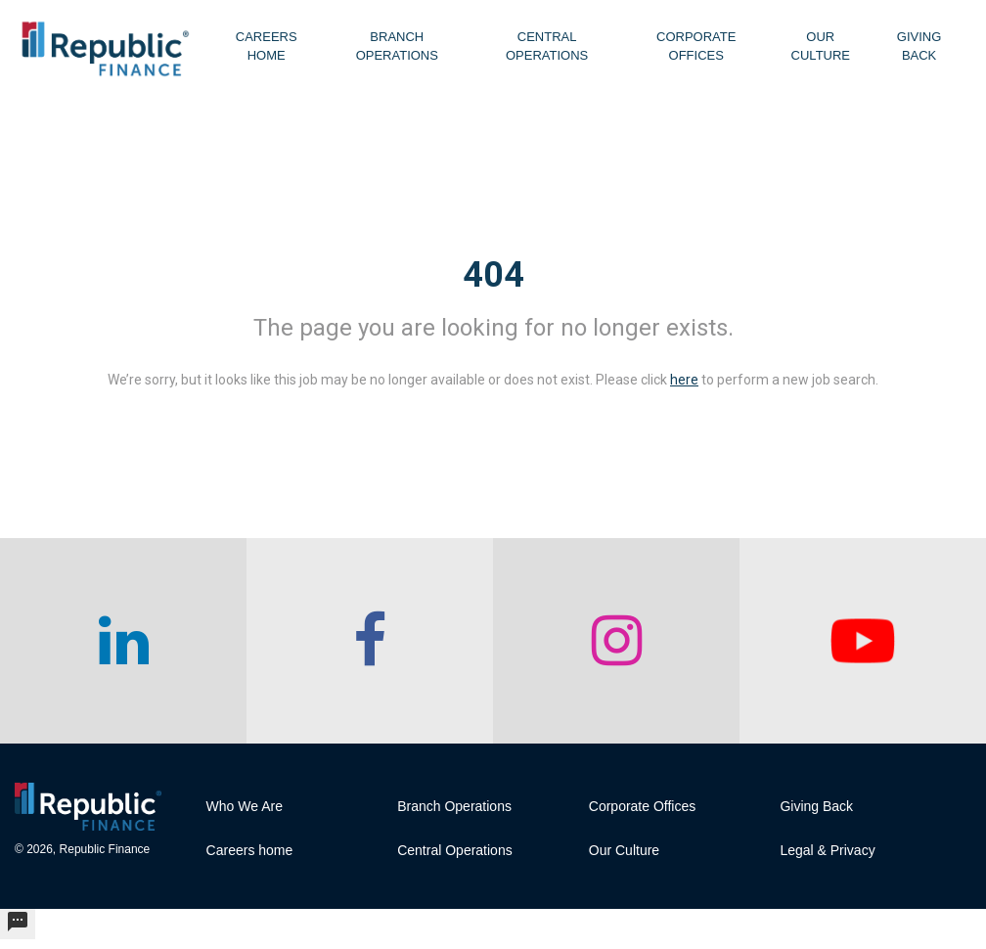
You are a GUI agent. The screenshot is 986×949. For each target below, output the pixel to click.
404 (493, 274)
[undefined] (17, 924)
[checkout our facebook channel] (369, 641)
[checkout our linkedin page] (123, 641)
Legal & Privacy (827, 850)
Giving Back (919, 46)
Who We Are (244, 806)
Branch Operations (397, 46)
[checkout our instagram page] (616, 641)
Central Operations (547, 46)
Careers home (249, 850)
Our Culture (820, 46)
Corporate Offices (696, 46)
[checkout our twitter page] (863, 641)
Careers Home (266, 46)
